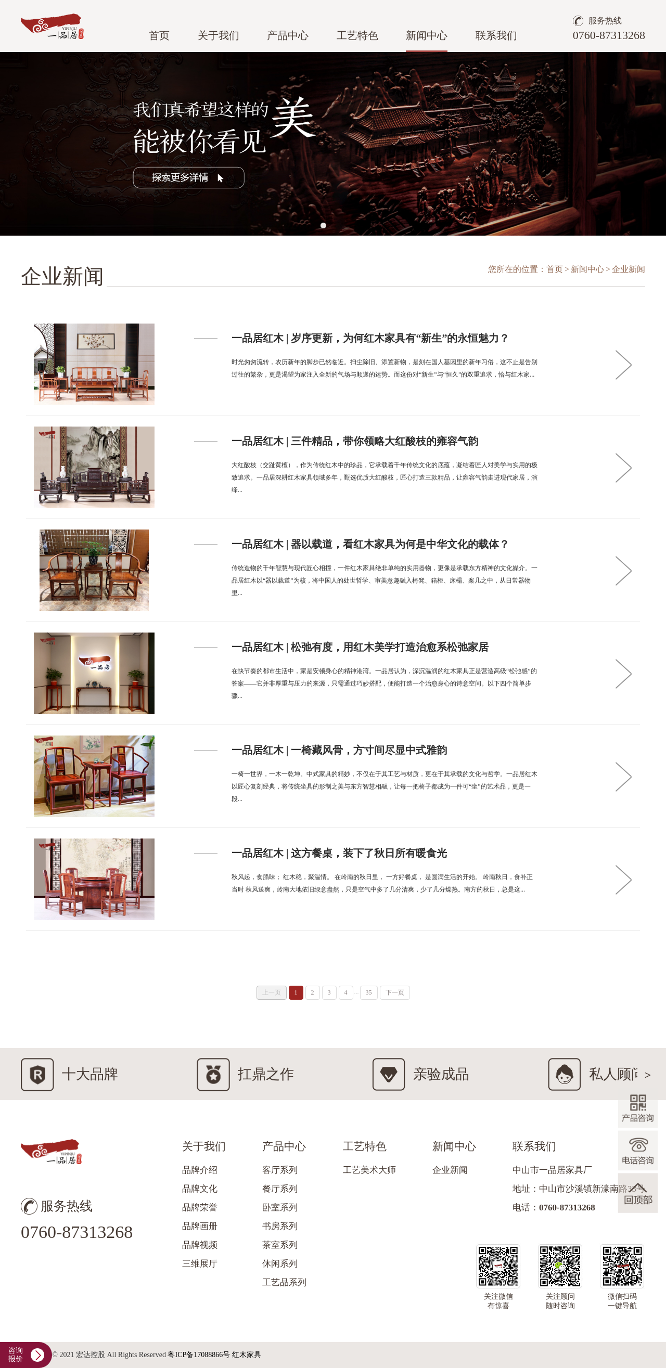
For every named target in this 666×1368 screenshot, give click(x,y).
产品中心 (288, 35)
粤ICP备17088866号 (199, 1355)
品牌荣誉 (199, 1207)
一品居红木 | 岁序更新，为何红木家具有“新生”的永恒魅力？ (370, 338)
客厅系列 (280, 1170)
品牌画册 (199, 1226)
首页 (159, 35)
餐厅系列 (280, 1189)
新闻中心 (426, 35)
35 (369, 992)
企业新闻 (450, 1170)
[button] (323, 225)
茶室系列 (280, 1245)
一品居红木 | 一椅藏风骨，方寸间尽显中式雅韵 (339, 750)
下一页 (395, 992)
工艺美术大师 (369, 1170)
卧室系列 (280, 1207)
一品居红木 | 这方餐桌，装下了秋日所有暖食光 (339, 853)
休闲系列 (280, 1264)
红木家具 (246, 1355)
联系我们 (496, 35)
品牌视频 (199, 1245)
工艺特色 (357, 35)
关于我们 (218, 35)
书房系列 (280, 1226)
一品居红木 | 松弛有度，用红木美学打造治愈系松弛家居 (360, 647)
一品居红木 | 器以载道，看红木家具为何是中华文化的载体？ (370, 544)
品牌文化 (199, 1189)
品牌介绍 (199, 1170)
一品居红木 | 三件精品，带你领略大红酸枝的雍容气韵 (355, 441)
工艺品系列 (284, 1282)
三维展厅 (199, 1264)
